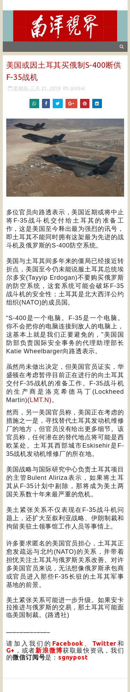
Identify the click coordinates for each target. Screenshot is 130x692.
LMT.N (39, 399)
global (77, 88)
